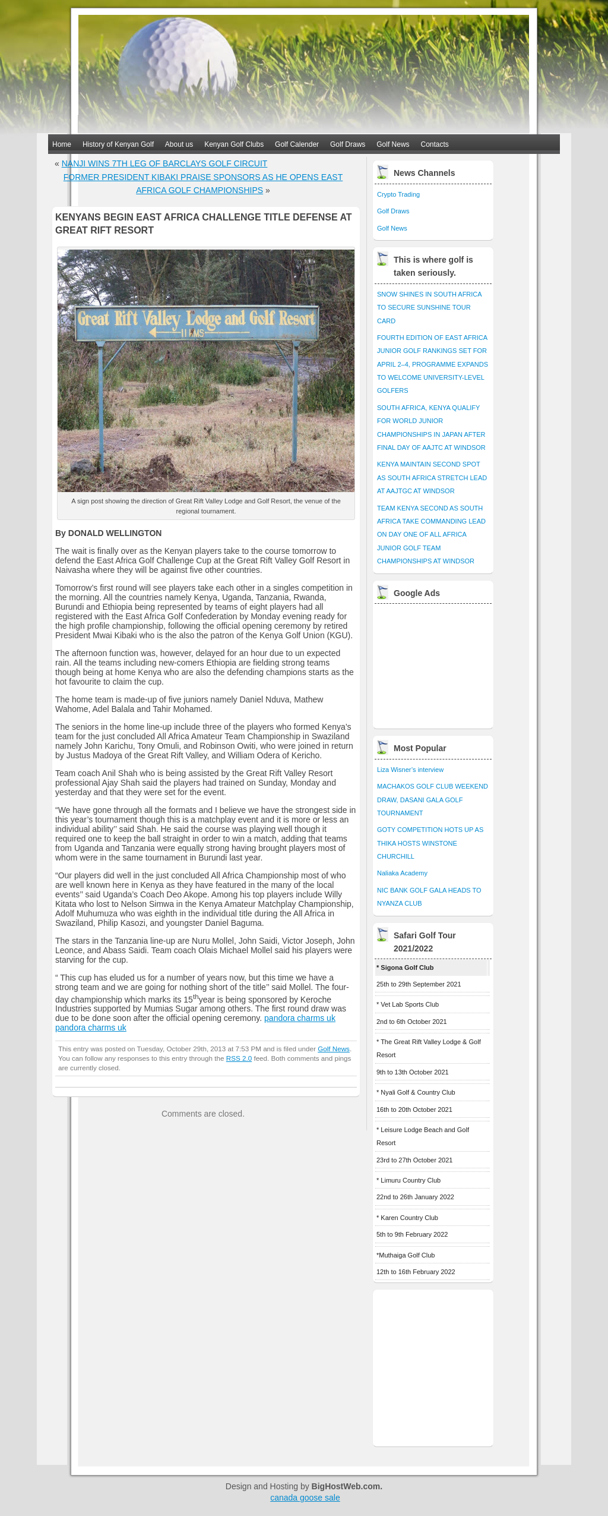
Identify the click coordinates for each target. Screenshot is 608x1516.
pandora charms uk (299, 1018)
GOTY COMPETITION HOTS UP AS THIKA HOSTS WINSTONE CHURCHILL (430, 843)
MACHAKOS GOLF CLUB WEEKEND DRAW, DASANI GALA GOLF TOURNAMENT (432, 800)
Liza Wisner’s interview (410, 769)
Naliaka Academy (402, 873)
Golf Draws (347, 144)
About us (179, 144)
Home (61, 144)
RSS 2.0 (239, 1058)
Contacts (435, 144)
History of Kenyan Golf (118, 144)
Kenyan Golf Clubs (234, 144)
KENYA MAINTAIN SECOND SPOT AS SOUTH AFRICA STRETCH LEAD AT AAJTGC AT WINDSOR (432, 477)
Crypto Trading (398, 194)
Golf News (392, 144)
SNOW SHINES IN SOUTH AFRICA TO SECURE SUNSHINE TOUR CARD (429, 307)
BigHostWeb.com (346, 1486)
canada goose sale (305, 1497)
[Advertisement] (434, 663)
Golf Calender (297, 144)
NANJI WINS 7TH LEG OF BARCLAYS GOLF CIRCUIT (165, 163)
